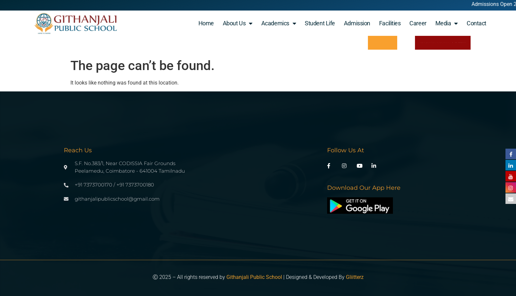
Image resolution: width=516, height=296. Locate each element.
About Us (237, 23)
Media (446, 23)
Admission (357, 23)
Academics (278, 23)
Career (417, 23)
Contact (476, 23)
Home (206, 23)
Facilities (390, 23)
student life (320, 23)
